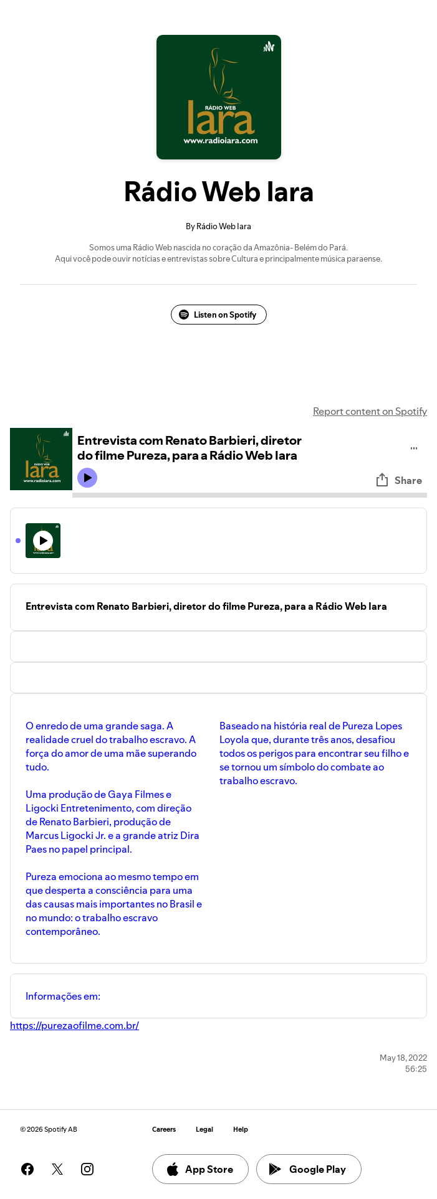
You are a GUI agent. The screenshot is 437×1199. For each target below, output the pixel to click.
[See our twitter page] (57, 1169)
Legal (204, 1129)
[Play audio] (414, 446)
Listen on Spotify (217, 314)
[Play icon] (87, 478)
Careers (164, 1129)
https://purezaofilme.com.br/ (74, 1025)
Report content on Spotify (370, 411)
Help (240, 1129)
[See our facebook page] (27, 1169)
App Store (199, 1169)
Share (398, 480)
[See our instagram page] (87, 1169)
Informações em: (63, 996)
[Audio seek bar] (249, 495)
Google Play (307, 1169)
